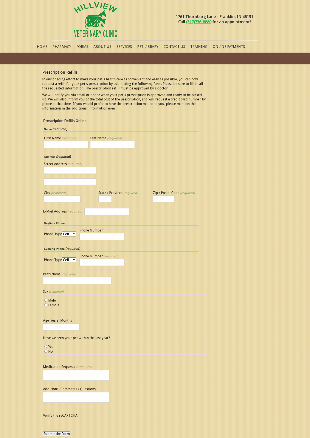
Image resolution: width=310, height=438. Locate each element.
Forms (82, 46)
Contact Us (174, 46)
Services (124, 46)
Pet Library (147, 46)
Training (199, 46)
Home (42, 46)
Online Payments (229, 46)
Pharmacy (62, 46)
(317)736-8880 (198, 22)
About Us (102, 46)
